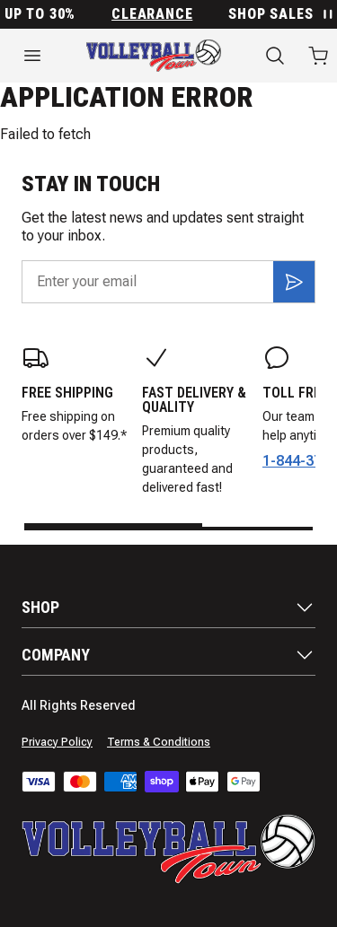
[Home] (153, 55)
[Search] (275, 55)
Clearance (155, 14)
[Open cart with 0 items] (318, 55)
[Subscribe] (294, 281)
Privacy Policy (57, 742)
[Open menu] (32, 55)
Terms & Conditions (158, 742)
